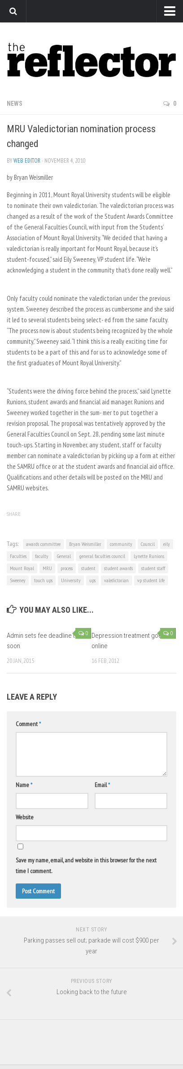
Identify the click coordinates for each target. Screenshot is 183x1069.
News (14, 103)
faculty (41, 556)
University (71, 580)
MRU (47, 568)
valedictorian (116, 580)
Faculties (18, 556)
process (67, 568)
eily (166, 544)
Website (25, 817)
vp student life (151, 580)
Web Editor (26, 160)
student (88, 568)
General (64, 556)
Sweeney (18, 580)
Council (148, 544)
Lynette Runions (149, 556)
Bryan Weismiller (85, 544)
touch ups (43, 580)
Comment (28, 724)
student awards (118, 568)
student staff (153, 568)
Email (102, 785)
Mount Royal (22, 568)
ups (92, 580)
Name (24, 785)
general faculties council (102, 556)
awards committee (43, 544)
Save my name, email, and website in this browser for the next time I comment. (86, 865)
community (121, 544)
